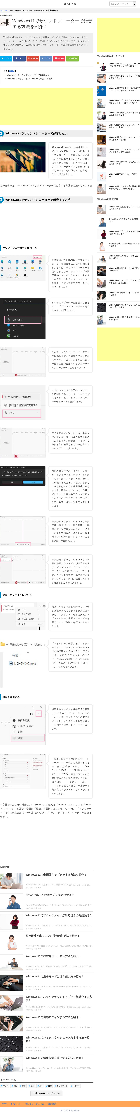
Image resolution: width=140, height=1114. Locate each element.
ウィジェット (16, 1104)
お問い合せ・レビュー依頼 (34, 1104)
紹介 (40, 1086)
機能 (49, 1086)
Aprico (70, 4)
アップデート (61, 1086)
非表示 (12, 71)
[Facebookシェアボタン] (19, 58)
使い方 (4, 1086)
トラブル (75, 1086)
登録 (14, 1086)
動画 (31, 1086)
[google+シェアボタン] (33, 58)
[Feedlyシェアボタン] (72, 58)
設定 (23, 1086)
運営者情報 (52, 1104)
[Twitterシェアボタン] (6, 58)
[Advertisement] (46, 106)
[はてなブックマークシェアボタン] (46, 58)
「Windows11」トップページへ (46, 1093)
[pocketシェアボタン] (59, 58)
